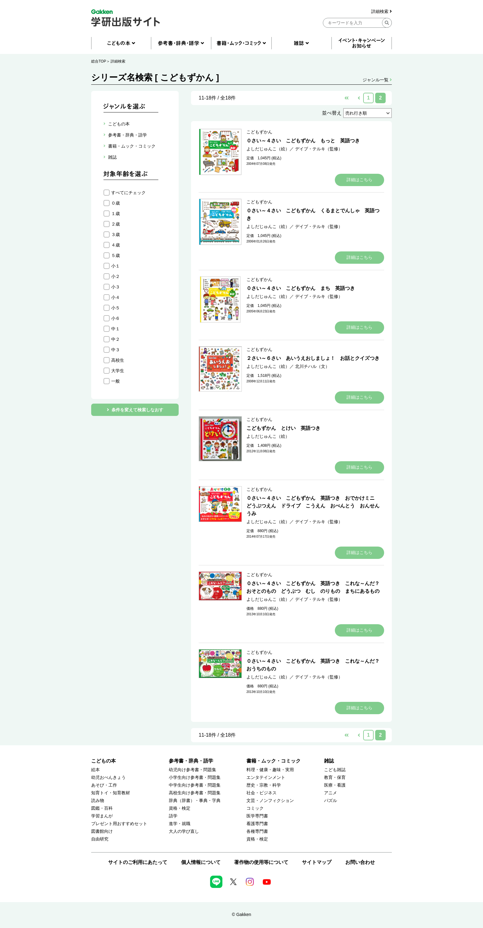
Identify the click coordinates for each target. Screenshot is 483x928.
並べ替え (332, 113)
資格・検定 (179, 808)
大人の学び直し (184, 831)
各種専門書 (257, 831)
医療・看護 (335, 785)
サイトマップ (316, 862)
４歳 (115, 244)
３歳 (115, 234)
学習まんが (102, 816)
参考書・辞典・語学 (191, 760)
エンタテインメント (265, 777)
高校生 (117, 360)
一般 (115, 381)
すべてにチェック (128, 192)
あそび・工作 (104, 785)
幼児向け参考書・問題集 (192, 769)
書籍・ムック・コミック (273, 760)
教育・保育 (335, 777)
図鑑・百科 (102, 808)
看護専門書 (257, 823)
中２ (115, 339)
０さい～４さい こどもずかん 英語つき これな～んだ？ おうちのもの (315, 664)
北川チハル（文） (312, 366)
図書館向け (102, 831)
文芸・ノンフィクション (270, 800)
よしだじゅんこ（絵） (268, 148)
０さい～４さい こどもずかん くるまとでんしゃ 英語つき (313, 214)
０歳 (115, 203)
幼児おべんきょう (108, 777)
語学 (173, 816)
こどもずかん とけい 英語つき (283, 428)
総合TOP (98, 61)
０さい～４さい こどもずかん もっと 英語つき (303, 140)
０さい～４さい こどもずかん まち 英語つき (300, 288)
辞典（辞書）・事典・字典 (195, 800)
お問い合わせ (360, 862)
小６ (115, 318)
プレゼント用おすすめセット (119, 823)
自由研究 (99, 839)
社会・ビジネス (261, 793)
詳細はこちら (359, 179)
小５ (115, 307)
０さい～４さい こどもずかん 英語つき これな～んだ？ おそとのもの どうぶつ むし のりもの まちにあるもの (315, 587)
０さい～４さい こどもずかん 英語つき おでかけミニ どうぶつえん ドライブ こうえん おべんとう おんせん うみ (315, 505)
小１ (115, 265)
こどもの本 (103, 760)
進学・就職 (179, 823)
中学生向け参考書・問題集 (195, 785)
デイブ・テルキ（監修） (319, 148)
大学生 (117, 370)
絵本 (95, 769)
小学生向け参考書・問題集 (195, 777)
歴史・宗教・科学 (263, 785)
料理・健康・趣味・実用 (270, 769)
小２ (115, 276)
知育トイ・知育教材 (110, 793)
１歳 (115, 213)
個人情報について (201, 862)
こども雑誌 (335, 769)
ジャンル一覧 (377, 80)
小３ (115, 286)
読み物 (97, 800)
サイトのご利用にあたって (137, 862)
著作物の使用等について (261, 862)
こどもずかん (259, 131)
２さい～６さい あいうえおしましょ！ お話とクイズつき (313, 358)
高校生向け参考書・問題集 (195, 793)
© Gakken (241, 914)
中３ (115, 349)
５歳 (115, 255)
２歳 (115, 224)
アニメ (330, 793)
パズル (330, 800)
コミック (255, 808)
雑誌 (329, 760)
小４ (115, 297)
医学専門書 (257, 816)
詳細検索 (381, 11)
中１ (115, 328)
